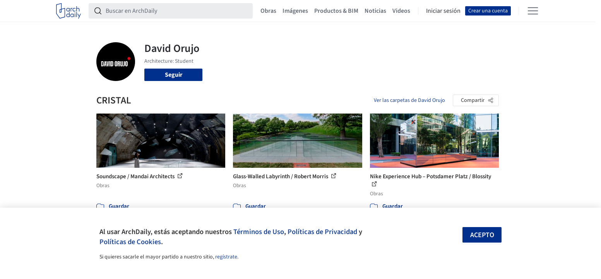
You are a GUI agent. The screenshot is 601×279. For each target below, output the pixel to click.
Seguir (173, 75)
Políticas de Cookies (130, 242)
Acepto (482, 235)
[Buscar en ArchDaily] (177, 11)
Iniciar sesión (443, 11)
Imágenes (295, 11)
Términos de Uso (258, 232)
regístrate (226, 257)
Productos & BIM (336, 11)
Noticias (375, 11)
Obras (268, 11)
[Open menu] (533, 11)
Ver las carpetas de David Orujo (409, 100)
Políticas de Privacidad (322, 232)
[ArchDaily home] (68, 11)
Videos (401, 11)
